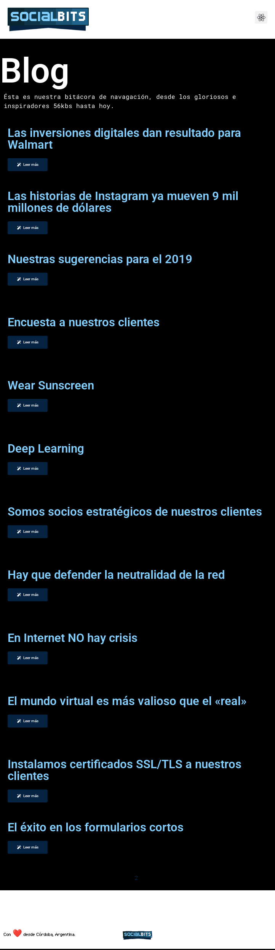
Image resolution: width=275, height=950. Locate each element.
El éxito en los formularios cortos (96, 827)
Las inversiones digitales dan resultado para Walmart (124, 139)
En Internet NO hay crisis (73, 638)
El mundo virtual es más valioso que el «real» (127, 701)
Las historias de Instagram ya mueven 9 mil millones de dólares (123, 202)
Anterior (108, 877)
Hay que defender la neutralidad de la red (116, 575)
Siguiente (165, 877)
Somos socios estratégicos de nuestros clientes (135, 512)
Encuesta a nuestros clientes (84, 322)
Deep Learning (46, 449)
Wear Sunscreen (51, 385)
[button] (261, 17)
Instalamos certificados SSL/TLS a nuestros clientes (124, 770)
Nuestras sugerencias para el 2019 (100, 259)
